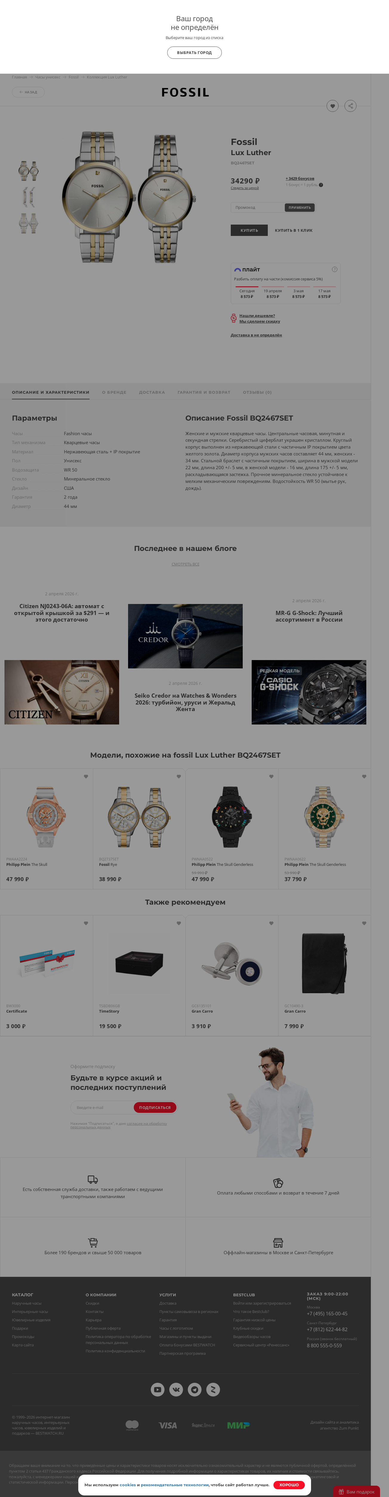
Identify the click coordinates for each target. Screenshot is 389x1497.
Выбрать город (194, 52)
